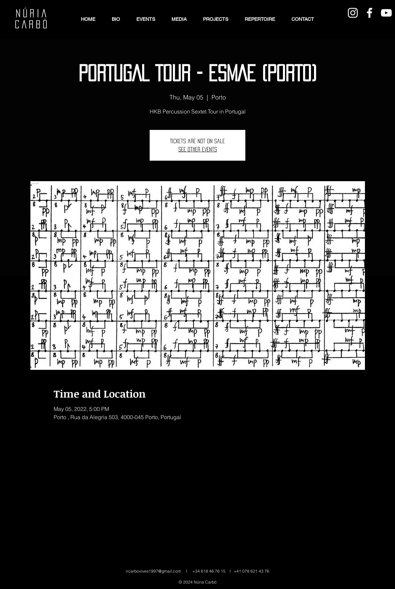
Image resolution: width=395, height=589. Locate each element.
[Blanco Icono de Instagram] (352, 12)
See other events (197, 149)
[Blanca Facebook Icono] (369, 12)
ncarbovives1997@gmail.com (153, 571)
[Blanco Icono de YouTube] (386, 12)
